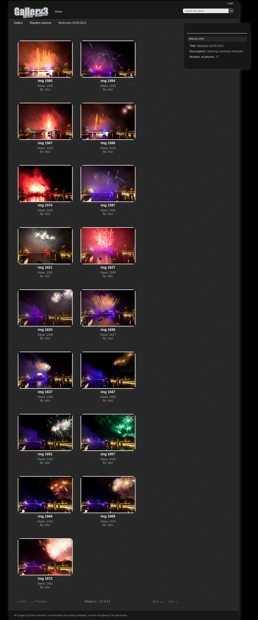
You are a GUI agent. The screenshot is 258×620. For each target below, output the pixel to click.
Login (230, 3)
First (20, 602)
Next (158, 602)
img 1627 (108, 267)
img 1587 (45, 143)
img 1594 (108, 81)
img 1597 (108, 205)
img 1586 (108, 143)
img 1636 (108, 330)
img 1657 (108, 454)
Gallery (18, 22)
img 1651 (45, 454)
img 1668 (45, 516)
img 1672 (45, 579)
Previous (38, 602)
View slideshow (192, 29)
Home (58, 11)
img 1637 (45, 392)
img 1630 (45, 330)
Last (173, 602)
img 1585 (45, 81)
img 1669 (108, 516)
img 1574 (45, 205)
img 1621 (45, 267)
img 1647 (108, 392)
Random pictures (41, 22)
